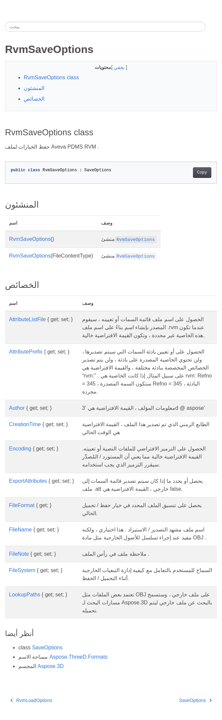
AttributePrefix (25, 352)
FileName (20, 529)
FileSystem (22, 570)
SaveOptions (47, 647)
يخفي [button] (120, 67)
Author (17, 408)
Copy (202, 172)
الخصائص (34, 99)
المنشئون (34, 88)
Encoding (20, 448)
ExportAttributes (28, 481)
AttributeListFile (27, 319)
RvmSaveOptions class (51, 77)
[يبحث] (105, 27)
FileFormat (21, 505)
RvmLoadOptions (31, 700)
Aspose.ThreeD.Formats (78, 657)
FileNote (19, 554)
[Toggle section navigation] (211, 26)
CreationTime (25, 424)
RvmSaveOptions (30, 239)
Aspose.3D (50, 666)
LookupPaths (24, 594)
